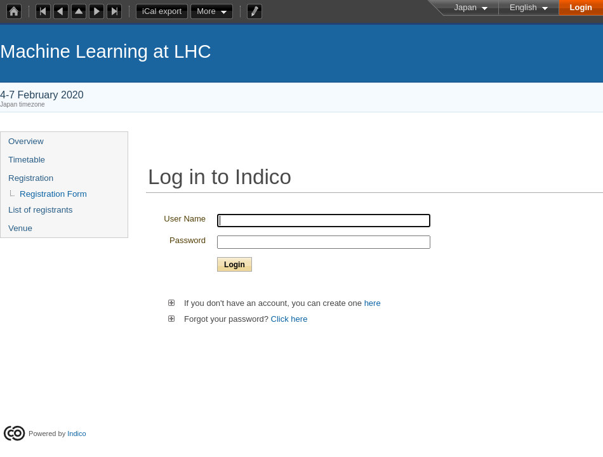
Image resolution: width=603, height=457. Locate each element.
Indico (76, 433)
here (371, 303)
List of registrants (40, 210)
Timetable (26, 159)
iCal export (165, 11)
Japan (465, 7)
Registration (30, 178)
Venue (20, 228)
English (523, 7)
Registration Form (53, 194)
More (206, 11)
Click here (289, 319)
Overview (26, 141)
